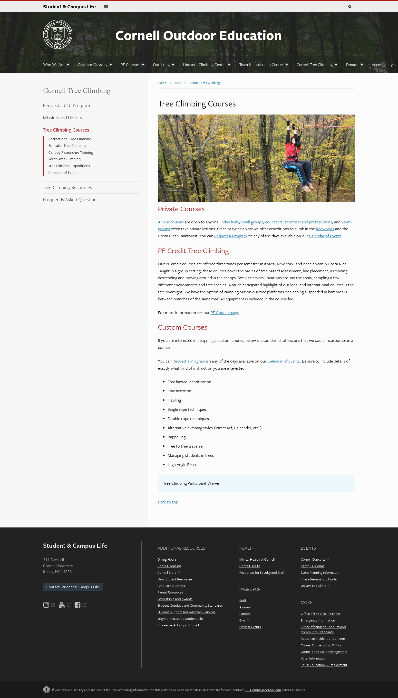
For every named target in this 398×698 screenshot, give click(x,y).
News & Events (250, 626)
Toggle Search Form (350, 7)
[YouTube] (65, 605)
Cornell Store (168, 572)
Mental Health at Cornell (257, 559)
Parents (245, 613)
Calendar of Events (325, 236)
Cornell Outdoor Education (198, 34)
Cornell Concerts (315, 559)
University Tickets (315, 585)
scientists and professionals (308, 222)
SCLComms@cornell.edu (264, 689)
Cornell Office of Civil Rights (321, 645)
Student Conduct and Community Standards (190, 605)
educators (273, 222)
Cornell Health (249, 565)
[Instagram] (49, 605)
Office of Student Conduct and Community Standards (323, 629)
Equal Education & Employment (324, 664)
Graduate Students (171, 585)
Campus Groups (312, 565)
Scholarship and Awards (175, 598)
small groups (252, 222)
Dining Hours (166, 559)
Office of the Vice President (320, 613)
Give (244, 620)
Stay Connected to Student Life (180, 618)
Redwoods (325, 229)
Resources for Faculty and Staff (261, 572)
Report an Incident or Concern (323, 638)
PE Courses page (225, 312)
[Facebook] (80, 605)
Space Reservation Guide (319, 579)
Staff (242, 600)
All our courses (171, 222)
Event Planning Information (320, 572)
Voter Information (314, 658)
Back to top (168, 502)
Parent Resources (170, 592)
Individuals (230, 222)
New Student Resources (174, 579)
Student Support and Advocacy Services (186, 611)
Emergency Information (318, 620)
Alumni (244, 607)
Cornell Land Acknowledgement (324, 651)
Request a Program (230, 236)
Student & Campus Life (71, 6)
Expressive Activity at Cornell (178, 625)
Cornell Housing (169, 565)
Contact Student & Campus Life (72, 587)
